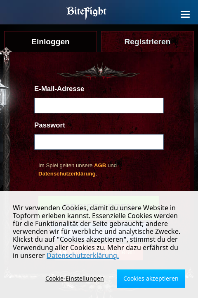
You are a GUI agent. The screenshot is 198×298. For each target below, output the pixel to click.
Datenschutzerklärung (67, 174)
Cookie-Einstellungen (74, 278)
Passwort (49, 125)
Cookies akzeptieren (151, 278)
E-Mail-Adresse (59, 89)
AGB (100, 165)
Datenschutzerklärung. (83, 255)
